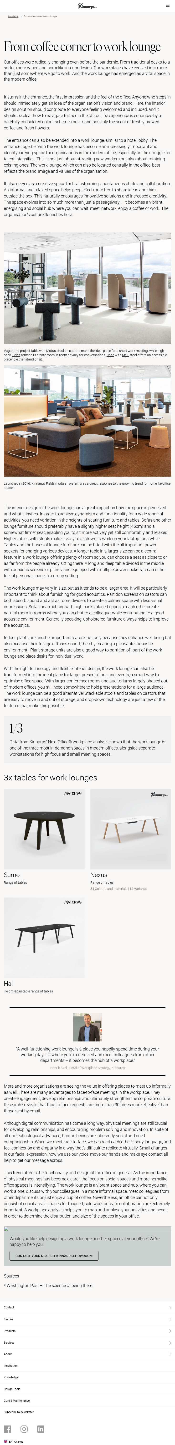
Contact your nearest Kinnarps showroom (54, 1256)
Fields (16, 355)
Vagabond (11, 351)
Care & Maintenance (17, 1400)
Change (18, 1441)
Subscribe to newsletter (19, 1412)
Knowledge (13, 16)
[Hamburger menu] (168, 6)
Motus (51, 351)
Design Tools (12, 1389)
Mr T (125, 355)
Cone (110, 355)
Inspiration (11, 1365)
